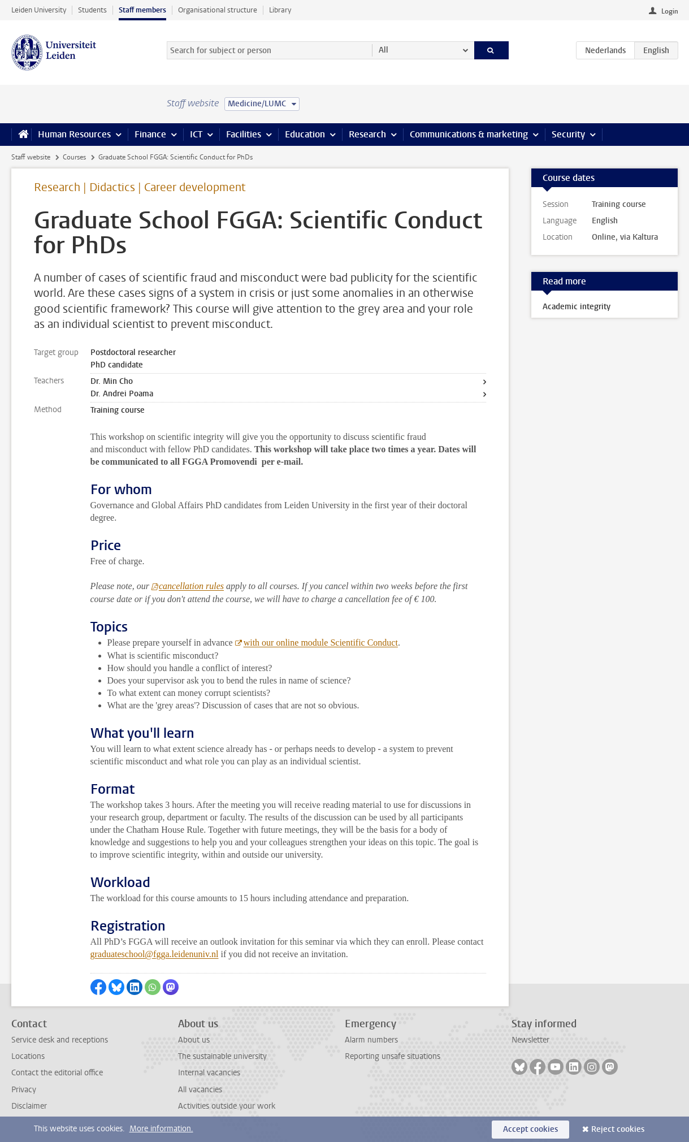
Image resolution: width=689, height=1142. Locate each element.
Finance (150, 134)
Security (568, 134)
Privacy (23, 1089)
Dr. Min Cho (111, 381)
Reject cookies (617, 1129)
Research (367, 134)
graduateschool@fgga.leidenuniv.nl (154, 954)
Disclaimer (29, 1106)
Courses (74, 157)
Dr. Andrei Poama (121, 393)
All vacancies (200, 1089)
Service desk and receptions (59, 1040)
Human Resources (74, 134)
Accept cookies (530, 1129)
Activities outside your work (226, 1106)
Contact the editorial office (57, 1072)
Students (92, 10)
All (383, 50)
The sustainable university (222, 1056)
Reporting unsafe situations (392, 1056)
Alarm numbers (371, 1040)
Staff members (142, 10)
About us (194, 1040)
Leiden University (38, 10)
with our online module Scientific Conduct (321, 642)
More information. (161, 1128)
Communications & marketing (469, 134)
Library (280, 10)
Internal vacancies (209, 1072)
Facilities (243, 134)
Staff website (30, 157)
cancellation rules (191, 586)
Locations (28, 1056)
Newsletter (530, 1040)
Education (305, 134)
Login (669, 11)
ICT (196, 134)
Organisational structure (217, 10)
